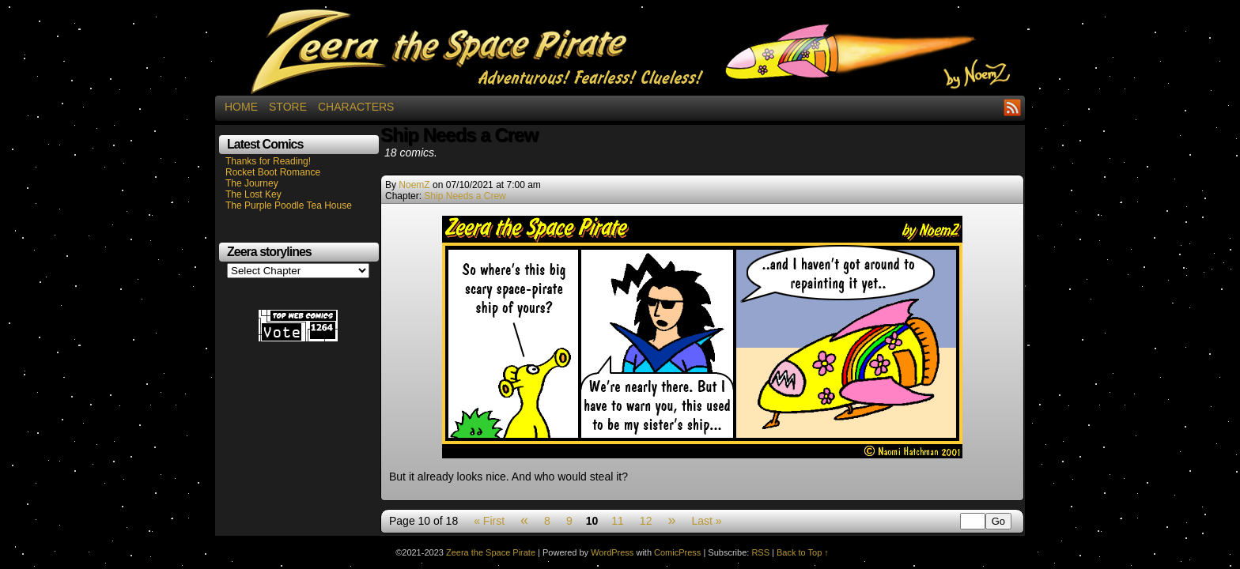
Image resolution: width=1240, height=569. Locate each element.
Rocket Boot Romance (272, 172)
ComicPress (677, 552)
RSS (1013, 107)
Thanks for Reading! (268, 161)
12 (646, 520)
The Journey (251, 183)
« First (489, 520)
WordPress (612, 552)
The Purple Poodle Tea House (288, 205)
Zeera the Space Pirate (620, 51)
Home (241, 106)
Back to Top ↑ (803, 552)
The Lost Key (253, 194)
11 (617, 520)
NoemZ (414, 184)
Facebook (993, 107)
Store (288, 106)
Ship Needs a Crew (464, 196)
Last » (706, 520)
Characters (356, 106)
